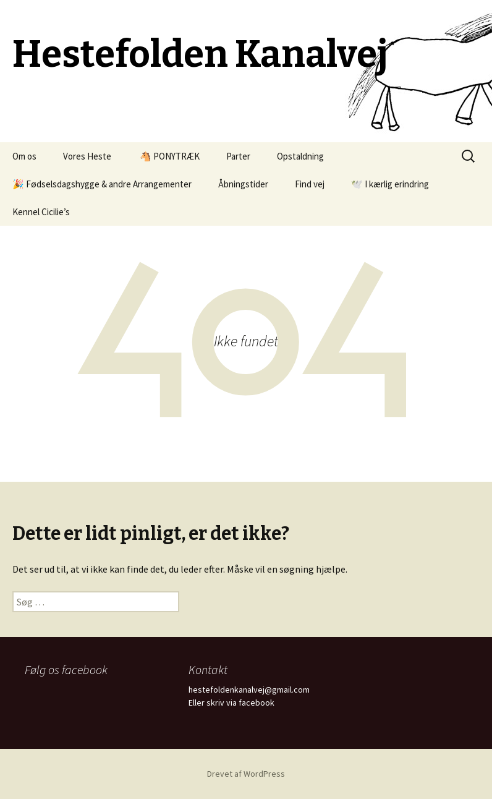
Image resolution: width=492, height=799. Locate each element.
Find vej (309, 184)
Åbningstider (243, 184)
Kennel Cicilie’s (41, 212)
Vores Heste (87, 156)
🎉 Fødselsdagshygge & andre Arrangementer (102, 184)
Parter (238, 156)
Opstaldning (300, 156)
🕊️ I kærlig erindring (390, 184)
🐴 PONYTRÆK (169, 156)
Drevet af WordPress (246, 773)
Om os (24, 156)
